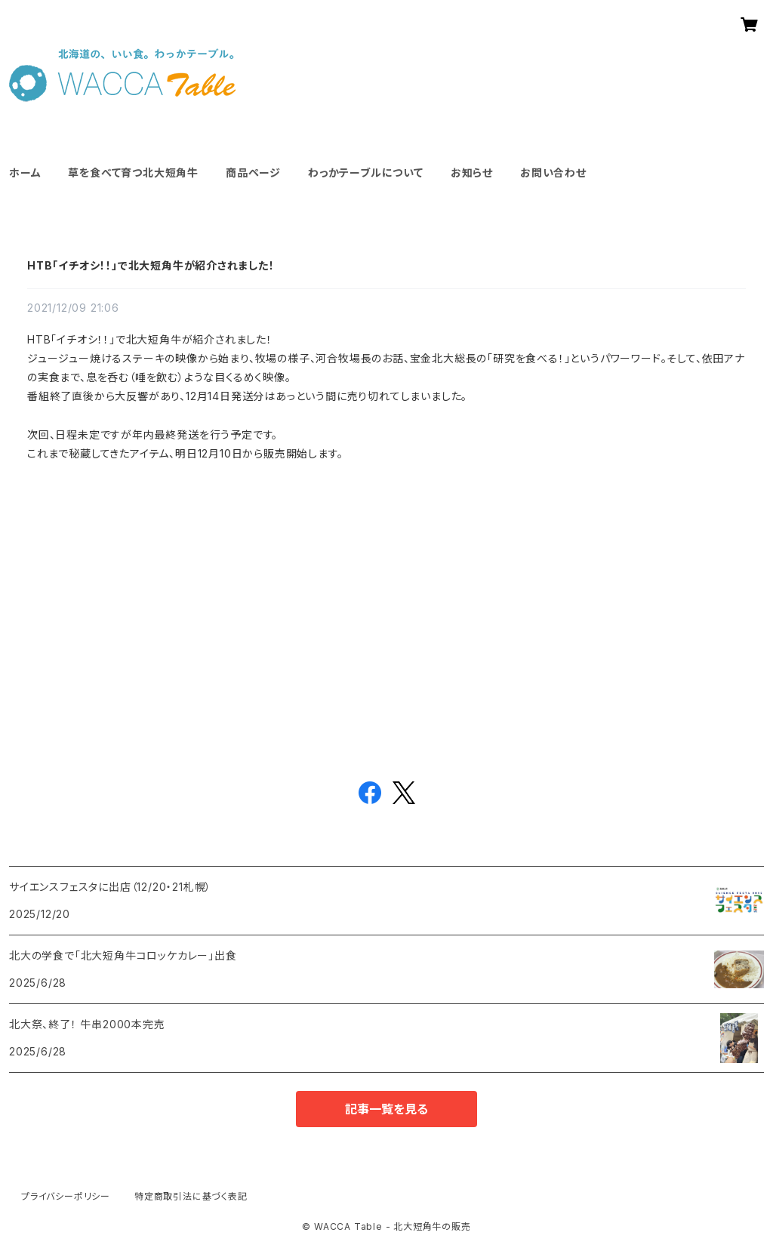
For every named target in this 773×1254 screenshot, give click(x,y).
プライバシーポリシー (65, 1196)
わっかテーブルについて (365, 172)
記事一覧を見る (386, 1109)
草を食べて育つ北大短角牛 (133, 172)
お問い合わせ (553, 172)
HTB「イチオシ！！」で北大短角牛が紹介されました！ (151, 265)
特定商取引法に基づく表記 (191, 1196)
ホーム (25, 172)
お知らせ (472, 172)
